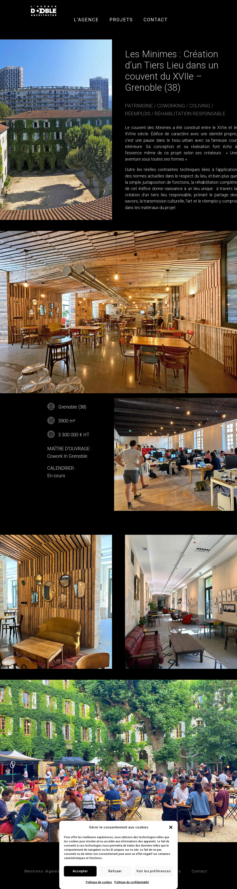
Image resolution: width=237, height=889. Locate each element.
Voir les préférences (153, 871)
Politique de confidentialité (131, 882)
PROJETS (121, 20)
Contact (199, 871)
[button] (171, 827)
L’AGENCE (86, 20)
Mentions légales (42, 871)
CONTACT (156, 20)
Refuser (115, 871)
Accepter (80, 871)
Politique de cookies (99, 882)
